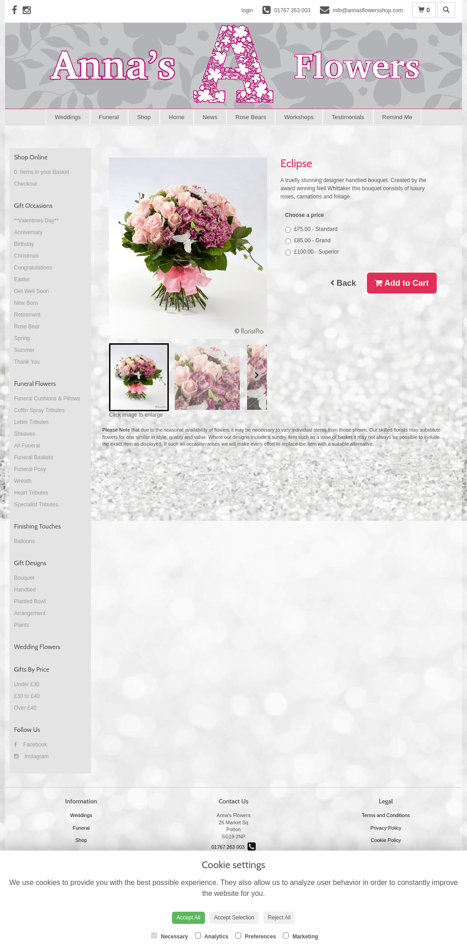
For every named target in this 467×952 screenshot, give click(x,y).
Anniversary (28, 232)
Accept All (188, 917)
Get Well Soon (31, 291)
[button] (139, 377)
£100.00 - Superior (312, 252)
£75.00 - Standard (311, 229)
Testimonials (348, 117)
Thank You (27, 362)
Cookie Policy (386, 840)
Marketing (300, 936)
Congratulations (33, 267)
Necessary (169, 936)
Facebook (30, 744)
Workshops (299, 117)
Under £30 (26, 684)
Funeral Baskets (33, 457)
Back (343, 283)
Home (177, 117)
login (247, 10)
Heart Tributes (31, 493)
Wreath (22, 481)
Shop (144, 117)
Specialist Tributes (36, 504)
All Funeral (27, 445)
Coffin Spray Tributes (39, 410)
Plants (21, 625)
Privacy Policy (385, 828)
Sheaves (24, 434)
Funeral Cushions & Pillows (47, 398)
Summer (24, 350)
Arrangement (29, 613)
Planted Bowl (30, 601)
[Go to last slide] (119, 375)
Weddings (68, 117)
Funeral (109, 117)
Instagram (31, 756)
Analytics (212, 936)
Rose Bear (27, 326)
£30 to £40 (27, 696)
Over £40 (25, 708)
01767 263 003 (233, 847)
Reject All (279, 917)
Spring (22, 338)
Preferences (255, 936)
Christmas (26, 256)
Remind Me (397, 117)
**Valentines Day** (36, 220)
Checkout (25, 184)
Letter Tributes (31, 422)
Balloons (24, 541)
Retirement (27, 315)
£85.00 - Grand (308, 240)
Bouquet (24, 578)
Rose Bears (250, 117)
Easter (22, 279)
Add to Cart (402, 283)
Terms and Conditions (386, 815)
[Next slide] (256, 375)
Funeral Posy (30, 469)
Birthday (24, 244)
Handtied (25, 590)
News (210, 117)
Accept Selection (234, 917)
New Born (26, 303)
